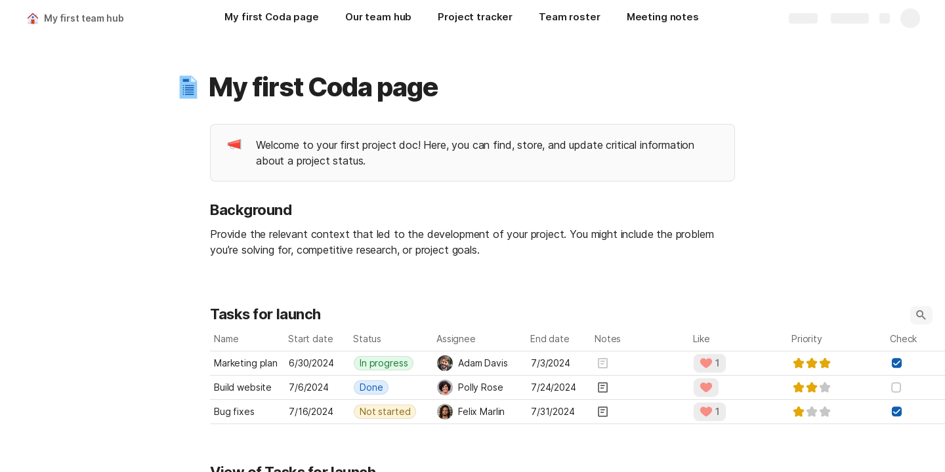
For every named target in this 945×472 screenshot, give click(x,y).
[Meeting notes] (663, 18)
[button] (188, 87)
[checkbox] (896, 363)
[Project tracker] (475, 18)
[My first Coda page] (271, 18)
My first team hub (84, 18)
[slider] (811, 363)
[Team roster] (569, 18)
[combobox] (391, 363)
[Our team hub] (378, 18)
